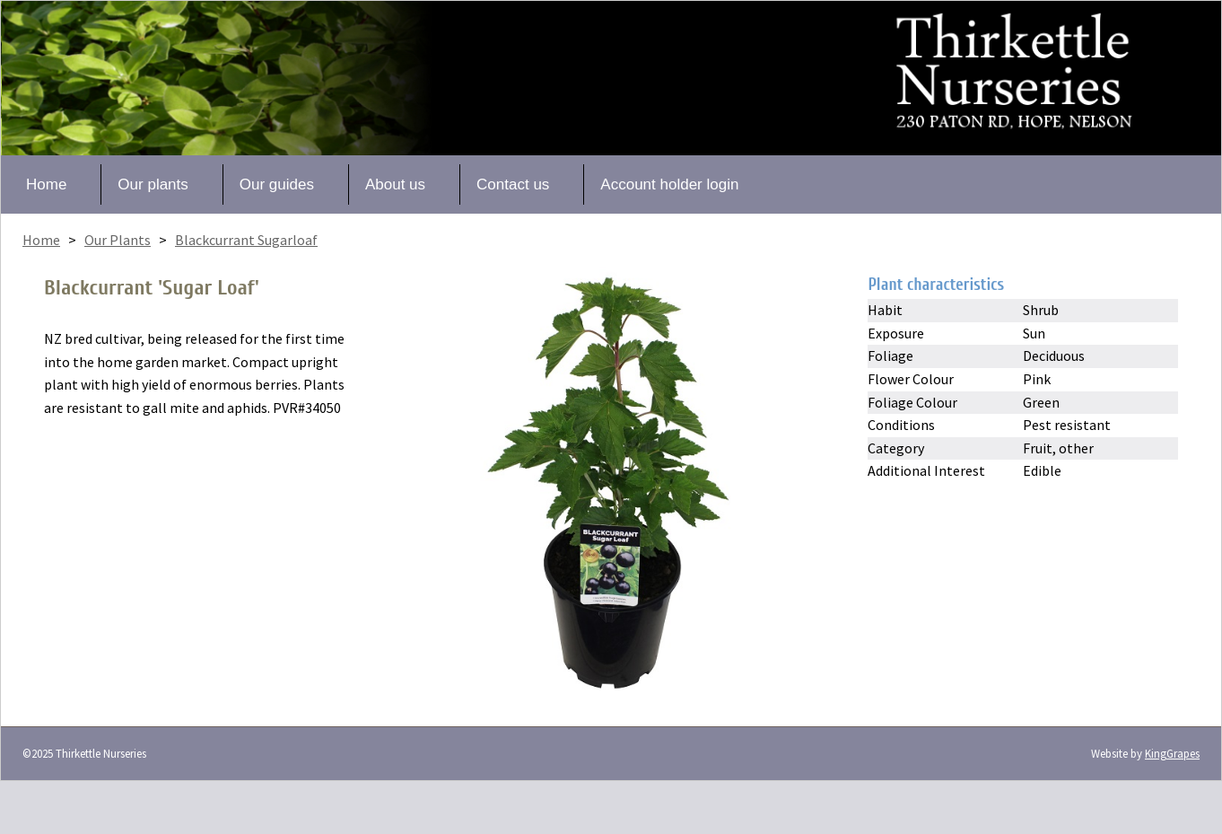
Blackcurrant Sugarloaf (246, 240)
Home (46, 184)
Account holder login (669, 184)
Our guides (277, 184)
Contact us (512, 184)
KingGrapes (1172, 753)
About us (395, 184)
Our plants (153, 184)
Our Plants (117, 240)
